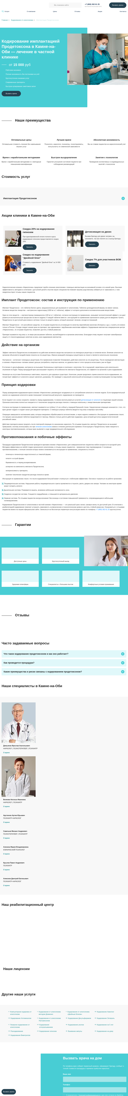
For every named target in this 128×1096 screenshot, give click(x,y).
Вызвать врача (117, 5)
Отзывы (77, 11)
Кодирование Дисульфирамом (78, 1018)
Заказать (29, 247)
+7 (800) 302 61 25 (92, 4)
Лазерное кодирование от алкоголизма (19, 1026)
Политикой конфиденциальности (89, 1095)
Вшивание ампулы (74, 1031)
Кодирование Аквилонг (104, 1012)
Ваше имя (67, 1074)
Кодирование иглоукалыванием (45, 1026)
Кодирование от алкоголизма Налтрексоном (49, 1019)
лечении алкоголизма (44, 427)
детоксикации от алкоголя (91, 400)
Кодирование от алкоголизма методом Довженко (49, 1013)
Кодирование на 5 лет (103, 1025)
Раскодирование (15, 1031)
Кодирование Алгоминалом (19, 1018)
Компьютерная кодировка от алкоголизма (20, 1013)
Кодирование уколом (75, 1025)
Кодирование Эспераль (104, 1018)
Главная (5, 20)
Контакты (123, 11)
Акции (100, 11)
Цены (55, 11)
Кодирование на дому (103, 1031)
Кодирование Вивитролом (19, 1035)
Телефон (66, 1085)
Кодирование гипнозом (47, 1031)
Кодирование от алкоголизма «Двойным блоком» (77, 1013)
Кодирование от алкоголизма (22, 20)
